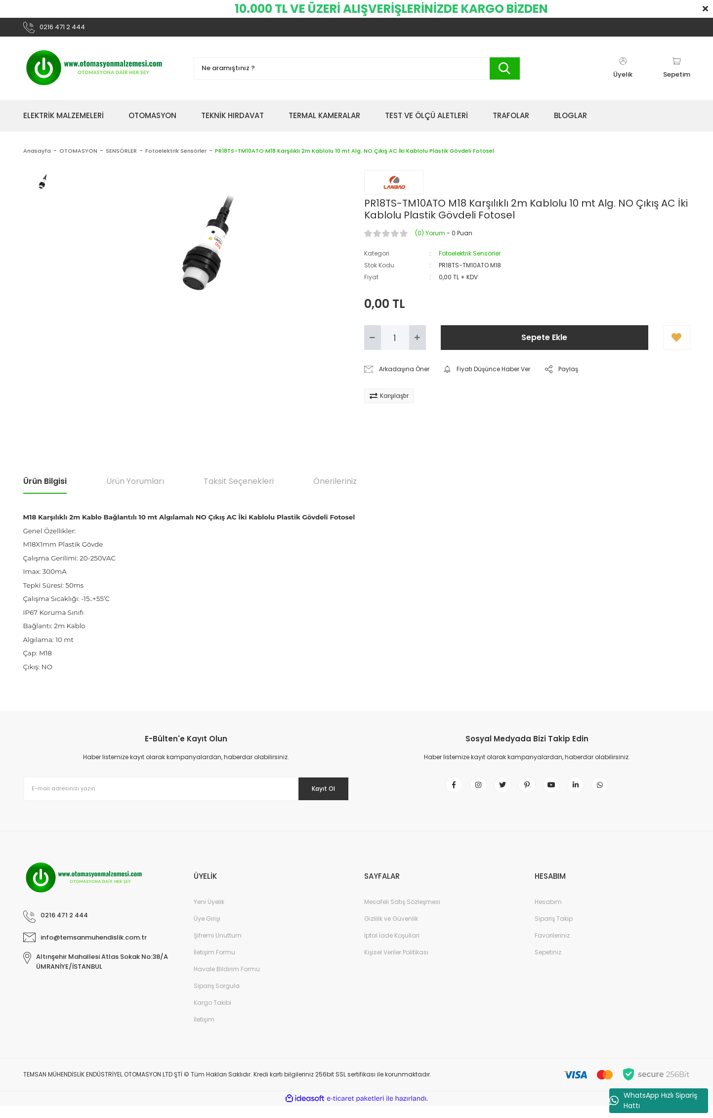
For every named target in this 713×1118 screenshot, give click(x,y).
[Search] (357, 73)
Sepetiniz (548, 964)
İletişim (204, 1032)
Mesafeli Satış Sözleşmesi (402, 914)
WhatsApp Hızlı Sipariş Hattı (653, 1100)
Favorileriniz (552, 948)
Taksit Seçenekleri (239, 486)
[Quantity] (395, 342)
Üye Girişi (207, 931)
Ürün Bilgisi (45, 486)
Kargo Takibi (212, 1015)
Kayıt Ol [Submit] (316, 793)
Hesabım (548, 914)
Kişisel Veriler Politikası (396, 964)
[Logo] (94, 73)
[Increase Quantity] (417, 342)
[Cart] (676, 73)
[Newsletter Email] (186, 793)
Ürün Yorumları (135, 486)
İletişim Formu (214, 964)
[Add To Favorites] (676, 342)
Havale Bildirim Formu (227, 981)
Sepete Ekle (544, 342)
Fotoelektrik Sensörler (470, 258)
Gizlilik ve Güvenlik (391, 931)
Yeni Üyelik (209, 914)
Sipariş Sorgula (217, 998)
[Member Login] (623, 73)
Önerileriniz (335, 486)
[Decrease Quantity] (372, 342)
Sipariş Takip (554, 931)
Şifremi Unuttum (218, 948)
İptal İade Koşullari (391, 948)
